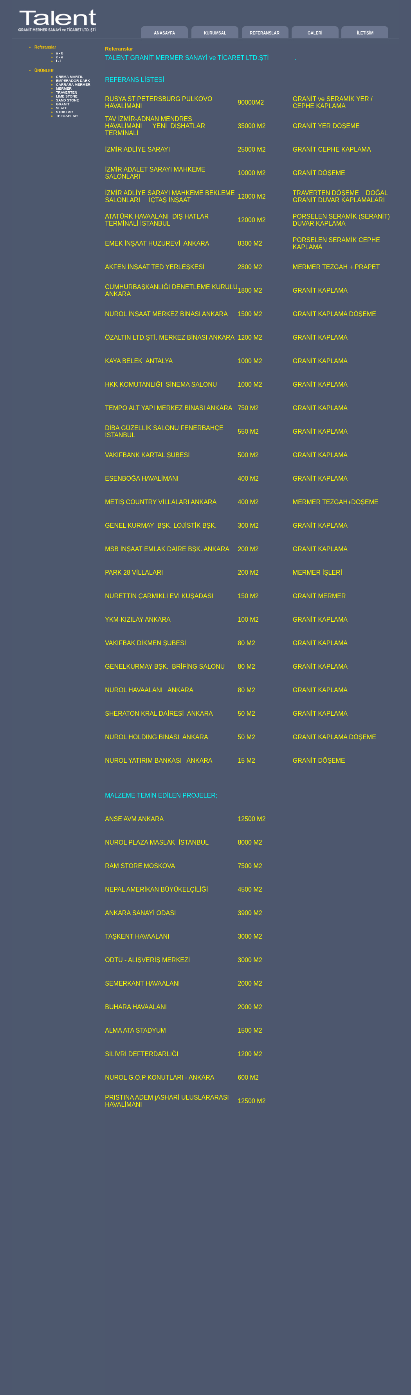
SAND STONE (67, 100)
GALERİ (315, 33)
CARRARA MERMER (73, 85)
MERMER (64, 88)
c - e (59, 57)
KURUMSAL (215, 33)
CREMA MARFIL (69, 77)
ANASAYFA (164, 33)
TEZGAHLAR (67, 116)
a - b (59, 53)
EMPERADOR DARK (73, 81)
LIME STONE (67, 96)
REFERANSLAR (264, 33)
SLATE (61, 108)
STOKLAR (64, 112)
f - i (58, 61)
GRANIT (63, 104)
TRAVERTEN (66, 92)
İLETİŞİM (365, 33)
